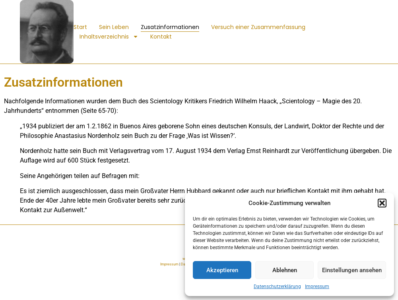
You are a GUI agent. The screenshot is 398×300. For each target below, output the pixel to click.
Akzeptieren (222, 270)
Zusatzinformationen (170, 27)
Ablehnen (284, 270)
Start (80, 27)
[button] (382, 203)
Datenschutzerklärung (277, 286)
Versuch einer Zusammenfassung (258, 27)
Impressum (317, 286)
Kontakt (161, 37)
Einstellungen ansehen (352, 270)
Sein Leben (114, 27)
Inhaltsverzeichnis (109, 36)
